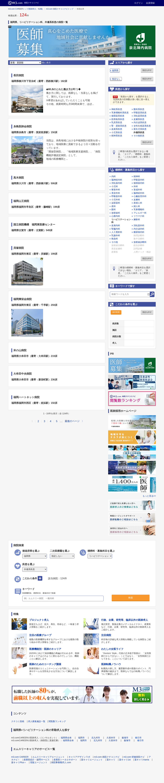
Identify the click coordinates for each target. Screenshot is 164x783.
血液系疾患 (116, 129)
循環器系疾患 (117, 116)
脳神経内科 (116, 180)
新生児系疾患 (140, 129)
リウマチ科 (139, 216)
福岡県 (115, 70)
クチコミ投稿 (17, 721)
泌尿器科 (115, 203)
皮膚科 (137, 199)
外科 (136, 186)
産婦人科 (138, 203)
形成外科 (138, 189)
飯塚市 (125, 737)
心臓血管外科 (140, 196)
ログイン (138, 3)
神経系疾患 (116, 109)
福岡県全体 (66, 737)
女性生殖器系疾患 (142, 126)
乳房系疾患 (116, 122)
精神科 (137, 176)
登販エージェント (38, 762)
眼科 (113, 209)
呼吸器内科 (139, 180)
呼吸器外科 (116, 196)
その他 (114, 242)
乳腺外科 (115, 235)
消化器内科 (116, 183)
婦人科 (137, 206)
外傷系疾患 (139, 132)
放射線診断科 (140, 242)
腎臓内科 (115, 229)
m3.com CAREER (19, 757)
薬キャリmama (141, 759)
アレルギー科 (140, 213)
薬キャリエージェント (92, 759)
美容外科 (115, 193)
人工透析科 (116, 232)
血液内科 (115, 225)
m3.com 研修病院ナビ (134, 757)
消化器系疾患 (140, 116)
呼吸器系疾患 (140, 112)
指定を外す (147, 70)
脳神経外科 (139, 193)
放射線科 (115, 213)
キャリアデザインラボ (79, 757)
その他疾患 (139, 135)
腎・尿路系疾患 (118, 126)
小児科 (114, 186)
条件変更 (116, 312)
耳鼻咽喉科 (139, 209)
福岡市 (81, 737)
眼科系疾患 (139, 109)
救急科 (114, 238)
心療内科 (115, 216)
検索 (130, 597)
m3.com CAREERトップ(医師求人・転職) (25, 9)
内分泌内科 (139, 229)
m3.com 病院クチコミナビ (107, 757)
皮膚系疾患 (139, 119)
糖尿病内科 (139, 232)
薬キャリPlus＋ (18, 762)
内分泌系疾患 (140, 122)
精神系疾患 (116, 135)
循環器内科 (139, 183)
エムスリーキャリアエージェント (48, 757)
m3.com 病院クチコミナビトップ (59, 9)
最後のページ (72, 421)
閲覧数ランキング (57, 721)
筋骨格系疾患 (117, 119)
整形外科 (115, 189)
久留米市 (111, 737)
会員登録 (150, 3)
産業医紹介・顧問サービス (37, 759)
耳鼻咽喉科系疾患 (120, 112)
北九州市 (95, 737)
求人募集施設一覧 (36, 721)
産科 (113, 206)
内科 (113, 176)
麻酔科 (137, 219)
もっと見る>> (149, 496)
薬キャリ (111, 759)
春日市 (138, 737)
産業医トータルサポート (65, 759)
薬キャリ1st (125, 759)
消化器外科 (139, 225)
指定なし (116, 79)
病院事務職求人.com (61, 762)
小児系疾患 (116, 132)
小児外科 (115, 199)
